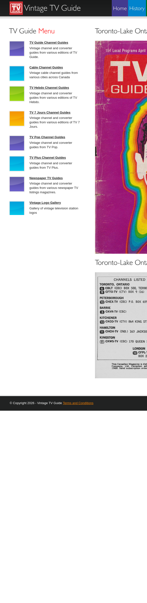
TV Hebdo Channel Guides (49, 87)
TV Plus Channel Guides (47, 157)
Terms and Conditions (78, 403)
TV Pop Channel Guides (47, 137)
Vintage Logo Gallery (45, 202)
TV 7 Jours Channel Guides (49, 112)
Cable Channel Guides (46, 67)
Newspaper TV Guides (46, 178)
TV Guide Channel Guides (48, 42)
